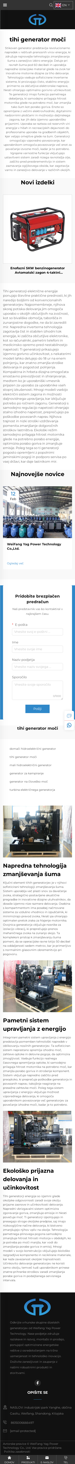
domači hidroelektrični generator (33, 749)
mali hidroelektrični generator (31, 765)
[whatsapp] (69, 725)
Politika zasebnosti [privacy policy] (17, 1451)
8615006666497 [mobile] (18, 1422)
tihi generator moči (23, 757)
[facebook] (37, 1383)
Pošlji (37, 709)
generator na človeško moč (29, 781)
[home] (37, 19)
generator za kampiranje (27, 773)
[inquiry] (69, 715)
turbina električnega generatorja (32, 790)
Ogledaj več (15, 563)
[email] (23, 1431)
